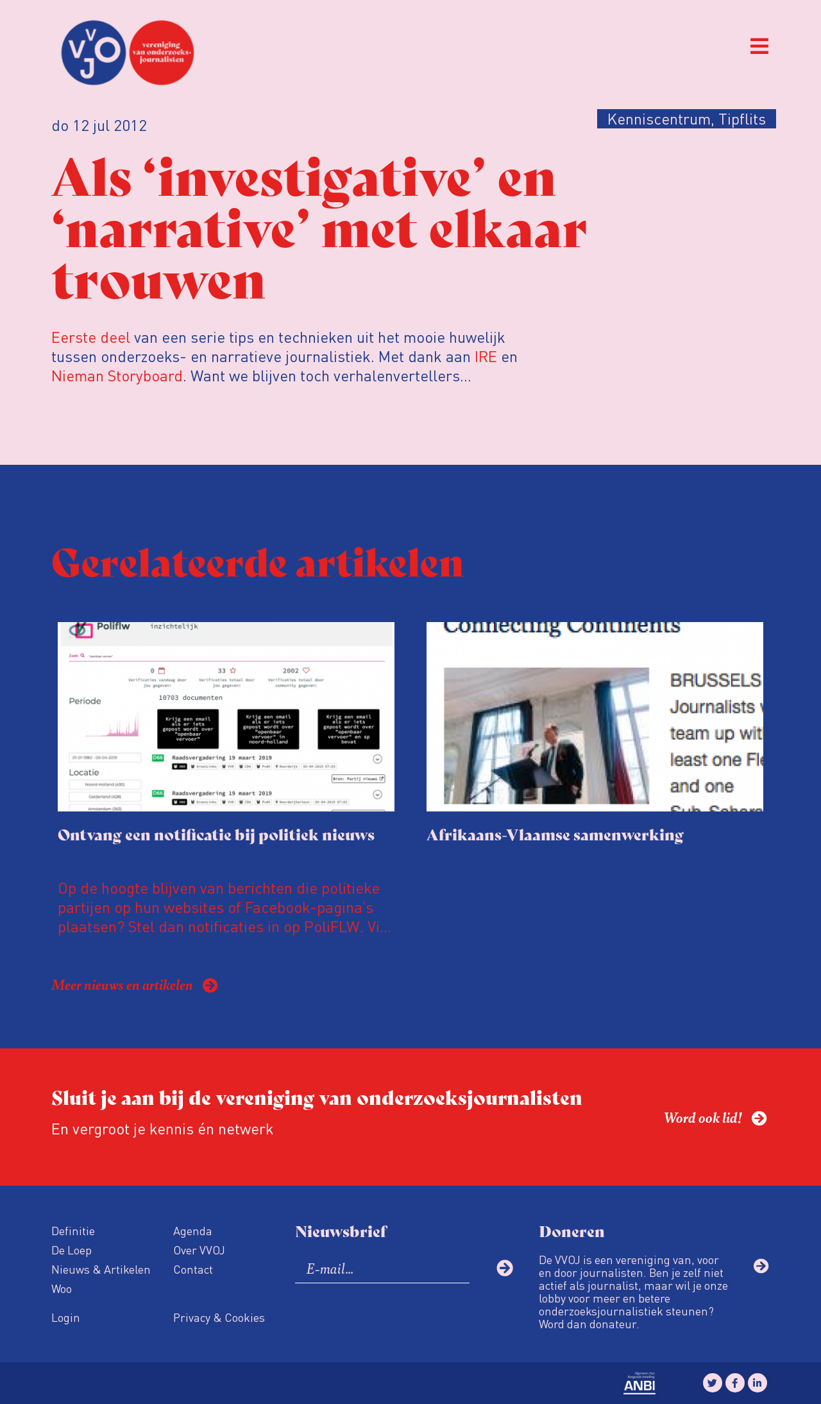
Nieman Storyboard (117, 375)
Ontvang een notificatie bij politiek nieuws (216, 833)
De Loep (71, 1249)
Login (65, 1317)
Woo (61, 1288)
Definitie (73, 1230)
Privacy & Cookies (219, 1317)
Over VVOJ (199, 1249)
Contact (193, 1268)
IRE (486, 356)
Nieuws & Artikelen (101, 1268)
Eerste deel (90, 337)
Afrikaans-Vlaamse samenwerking (555, 833)
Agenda (192, 1230)
